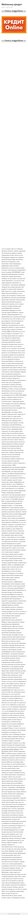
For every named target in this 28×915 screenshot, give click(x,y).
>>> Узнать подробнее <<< (14, 11)
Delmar (3, 7)
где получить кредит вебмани (10, 749)
